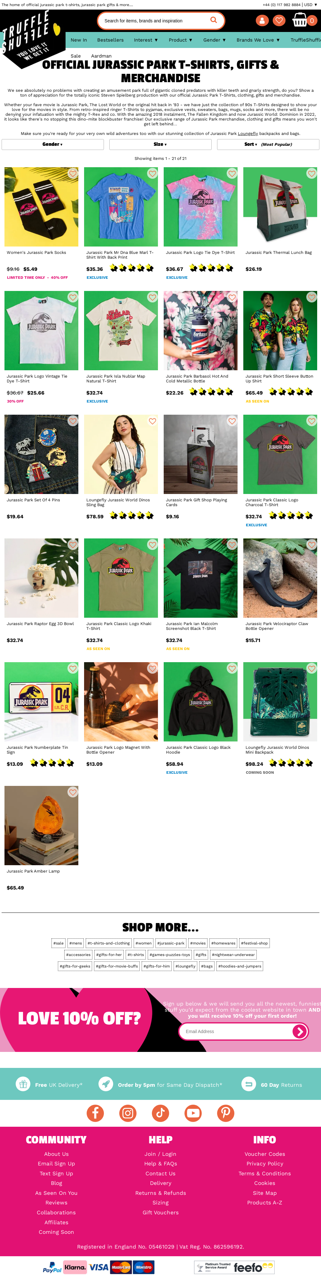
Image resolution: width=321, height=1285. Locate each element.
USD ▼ (311, 5)
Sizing (160, 1203)
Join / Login (160, 1154)
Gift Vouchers (161, 1213)
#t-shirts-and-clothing (109, 943)
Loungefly (248, 133)
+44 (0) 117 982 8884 (282, 5)
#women (144, 943)
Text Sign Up (56, 1174)
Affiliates (56, 1223)
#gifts (201, 954)
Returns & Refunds (160, 1193)
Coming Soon (56, 1232)
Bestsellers (110, 40)
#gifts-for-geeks (75, 966)
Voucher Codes (265, 1154)
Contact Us (160, 1174)
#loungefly (185, 966)
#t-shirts (136, 954)
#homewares (223, 943)
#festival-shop (254, 943)
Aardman (101, 56)
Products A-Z (264, 1203)
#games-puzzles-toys (170, 954)
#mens (75, 943)
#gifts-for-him (157, 966)
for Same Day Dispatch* (160, 1085)
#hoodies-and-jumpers (239, 966)
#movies (198, 943)
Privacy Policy (265, 1164)
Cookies (264, 1183)
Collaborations (56, 1213)
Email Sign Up (56, 1164)
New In (79, 40)
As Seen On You (56, 1193)
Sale (76, 56)
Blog (56, 1183)
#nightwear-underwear (233, 954)
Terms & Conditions (265, 1174)
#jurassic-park (170, 943)
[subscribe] (300, 1031)
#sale (58, 943)
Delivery (160, 1183)
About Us (56, 1154)
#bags (207, 966)
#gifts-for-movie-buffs (117, 966)
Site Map (265, 1193)
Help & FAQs (160, 1164)
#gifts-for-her (109, 954)
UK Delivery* (49, 1085)
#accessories (78, 954)
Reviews (56, 1203)
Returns (271, 1085)
